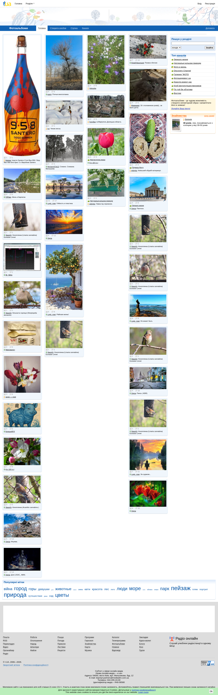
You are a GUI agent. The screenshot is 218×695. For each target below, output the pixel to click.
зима (80, 589)
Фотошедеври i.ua (181, 78)
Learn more (143, 692)
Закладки (143, 637)
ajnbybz (91, 204)
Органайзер (8, 650)
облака (149, 589)
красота (97, 589)
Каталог (115, 637)
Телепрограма (118, 640)
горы (32, 589)
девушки (44, 589)
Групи (142, 650)
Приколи (61, 644)
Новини (115, 647)
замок (74, 589)
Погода (61, 640)
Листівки (61, 647)
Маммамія (134, 106)
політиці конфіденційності (144, 690)
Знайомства (179, 115)
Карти (87, 647)
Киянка (7, 160)
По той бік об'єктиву (182, 89)
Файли (33, 650)
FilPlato (7, 197)
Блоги (142, 644)
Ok (211, 691)
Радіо (5, 653)
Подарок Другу (137, 168)
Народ (33, 644)
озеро (156, 589)
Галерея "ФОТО (180, 74)
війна (8, 589)
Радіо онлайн (187, 638)
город (20, 588)
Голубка (92, 122)
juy (48, 129)
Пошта (6, 637)
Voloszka (92, 88)
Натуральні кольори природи (186, 63)
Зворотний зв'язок (11, 665)
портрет (203, 589)
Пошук (61, 637)
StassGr (8, 235)
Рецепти (61, 650)
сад (51, 595)
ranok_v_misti (10, 397)
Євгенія (187, 119)
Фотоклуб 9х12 (52, 167)
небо (144, 589)
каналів (181, 55)
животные (63, 589)
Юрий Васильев (137, 63)
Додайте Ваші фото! (180, 108)
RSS (5, 640)
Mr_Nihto (8, 275)
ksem (48, 94)
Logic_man (51, 203)
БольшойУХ (9, 432)
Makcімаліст (9, 350)
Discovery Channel (181, 71)
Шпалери (34, 647)
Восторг (176, 93)
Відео (5, 647)
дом (52, 589)
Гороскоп (89, 640)
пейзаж (181, 588)
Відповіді (116, 650)
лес (106, 589)
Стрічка (74, 28)
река (45, 596)
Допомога (210, 28)
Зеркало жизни (179, 59)
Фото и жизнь (178, 67)
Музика (88, 650)
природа (15, 594)
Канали (85, 28)
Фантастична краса (96, 160)
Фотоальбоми (118, 644)
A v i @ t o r (9, 469)
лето (113, 589)
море (135, 588)
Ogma (7, 542)
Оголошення (36, 640)
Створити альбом (58, 28)
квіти (87, 589)
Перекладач (8, 644)
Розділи (29, 3)
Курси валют (145, 640)
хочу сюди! (209, 116)
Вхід (200, 3)
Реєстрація (210, 3)
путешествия (35, 596)
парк (164, 588)
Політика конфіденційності (35, 665)
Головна (18, 3)
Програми (89, 637)
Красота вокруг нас (181, 82)
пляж (195, 589)
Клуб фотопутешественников (186, 86)
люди (122, 588)
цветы (62, 595)
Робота (33, 637)
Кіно (141, 647)
